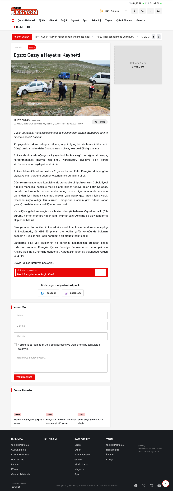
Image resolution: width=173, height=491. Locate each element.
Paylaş (99, 122)
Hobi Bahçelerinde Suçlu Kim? (118, 36)
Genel (139, 20)
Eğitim (42, 20)
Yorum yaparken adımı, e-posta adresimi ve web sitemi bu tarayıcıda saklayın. (59, 346)
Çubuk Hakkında (20, 454)
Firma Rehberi (82, 454)
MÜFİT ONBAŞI (22, 120)
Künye (14, 469)
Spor (85, 20)
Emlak (78, 449)
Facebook (48, 293)
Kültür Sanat (81, 464)
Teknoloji (96, 20)
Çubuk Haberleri (26, 20)
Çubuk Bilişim (19, 449)
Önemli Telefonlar (21, 474)
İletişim (15, 464)
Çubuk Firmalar (124, 20)
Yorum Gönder (24, 377)
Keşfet (18, 27)
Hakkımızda (17, 459)
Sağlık (64, 20)
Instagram (73, 293)
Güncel (53, 20)
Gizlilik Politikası (20, 444)
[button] (150, 11)
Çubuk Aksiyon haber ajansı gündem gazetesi (65, 36)
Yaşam (108, 20)
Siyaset (75, 20)
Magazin (79, 469)
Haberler (18, 47)
